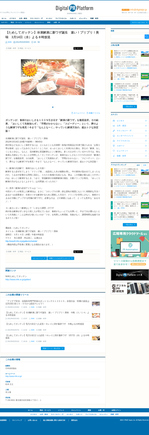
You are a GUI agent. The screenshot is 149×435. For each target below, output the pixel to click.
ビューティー (122, 151)
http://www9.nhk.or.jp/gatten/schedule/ (21, 241)
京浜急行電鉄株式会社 (124, 90)
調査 (48, 22)
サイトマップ (17, 420)
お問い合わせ (32, 420)
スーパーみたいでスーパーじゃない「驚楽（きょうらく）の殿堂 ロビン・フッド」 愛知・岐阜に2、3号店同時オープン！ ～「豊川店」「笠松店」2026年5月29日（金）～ (126, 77)
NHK (10, 42)
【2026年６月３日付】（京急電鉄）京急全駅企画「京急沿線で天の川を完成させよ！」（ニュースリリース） (126, 87)
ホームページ (79, 113)
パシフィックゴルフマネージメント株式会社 (132, 101)
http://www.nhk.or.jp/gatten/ (18, 279)
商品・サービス (16, 22)
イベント (28, 22)
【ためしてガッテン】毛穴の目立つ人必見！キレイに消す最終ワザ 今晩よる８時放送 (44, 324)
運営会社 (74, 420)
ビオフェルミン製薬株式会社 (126, 68)
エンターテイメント (125, 136)
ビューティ (83, 18)
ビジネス (13, 18)
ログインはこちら (138, 22)
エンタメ (49, 18)
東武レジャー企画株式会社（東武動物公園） (132, 57)
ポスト (79, 48)
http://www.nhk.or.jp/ (13, 376)
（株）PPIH (120, 79)
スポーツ (73, 18)
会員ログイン (116, 410)
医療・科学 (94, 18)
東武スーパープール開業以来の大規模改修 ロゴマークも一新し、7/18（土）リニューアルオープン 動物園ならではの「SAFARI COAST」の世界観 (126, 55)
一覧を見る (129, 106)
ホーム (4, 18)
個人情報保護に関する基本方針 (54, 420)
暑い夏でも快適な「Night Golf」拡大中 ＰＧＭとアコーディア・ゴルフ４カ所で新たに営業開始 (126, 97)
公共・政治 (23, 18)
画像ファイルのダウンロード (59, 258)
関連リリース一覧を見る (51, 348)
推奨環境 (3, 420)
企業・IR (57, 22)
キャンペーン (39, 22)
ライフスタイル (61, 18)
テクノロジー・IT (36, 18)
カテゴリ (4, 22)
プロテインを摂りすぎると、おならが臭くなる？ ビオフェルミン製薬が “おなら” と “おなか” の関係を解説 (126, 65)
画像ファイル (94, 113)
